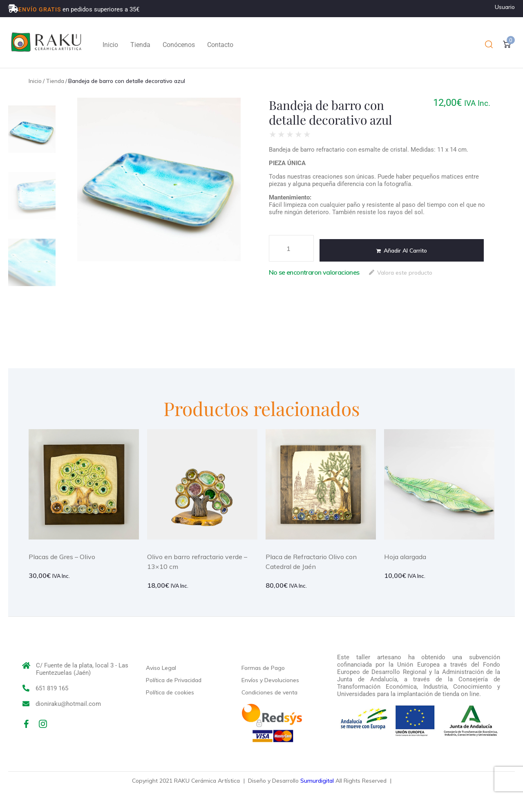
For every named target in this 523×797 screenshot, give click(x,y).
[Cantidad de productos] (291, 248)
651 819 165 (52, 688)
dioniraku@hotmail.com (68, 703)
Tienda (55, 81)
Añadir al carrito (405, 250)
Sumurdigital (317, 780)
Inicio (35, 81)
